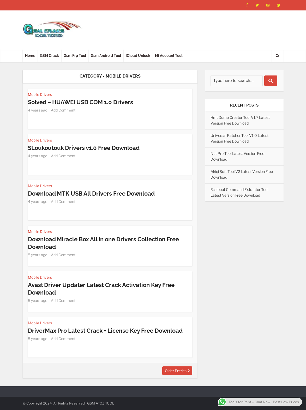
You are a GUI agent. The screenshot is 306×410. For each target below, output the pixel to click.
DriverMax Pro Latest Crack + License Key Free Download (105, 330)
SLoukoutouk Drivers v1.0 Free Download (84, 147)
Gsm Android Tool (106, 56)
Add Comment (63, 110)
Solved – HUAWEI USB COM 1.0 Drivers (80, 102)
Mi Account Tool (168, 56)
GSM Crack (49, 56)
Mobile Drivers (40, 94)
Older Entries (176, 370)
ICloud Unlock (138, 56)
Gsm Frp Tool (75, 56)
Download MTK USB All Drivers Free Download (91, 193)
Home (30, 56)
